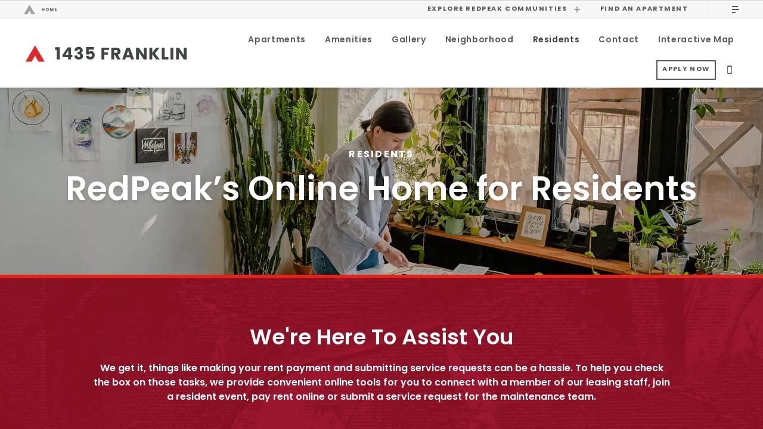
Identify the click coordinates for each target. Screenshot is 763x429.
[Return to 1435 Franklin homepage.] (106, 55)
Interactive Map (696, 41)
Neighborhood (479, 41)
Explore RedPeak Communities (504, 9)
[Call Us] (730, 72)
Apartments (277, 41)
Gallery (409, 41)
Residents (556, 41)
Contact (618, 41)
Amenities (349, 41)
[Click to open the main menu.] (735, 9)
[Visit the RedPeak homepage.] (216, 9)
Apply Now (686, 71)
